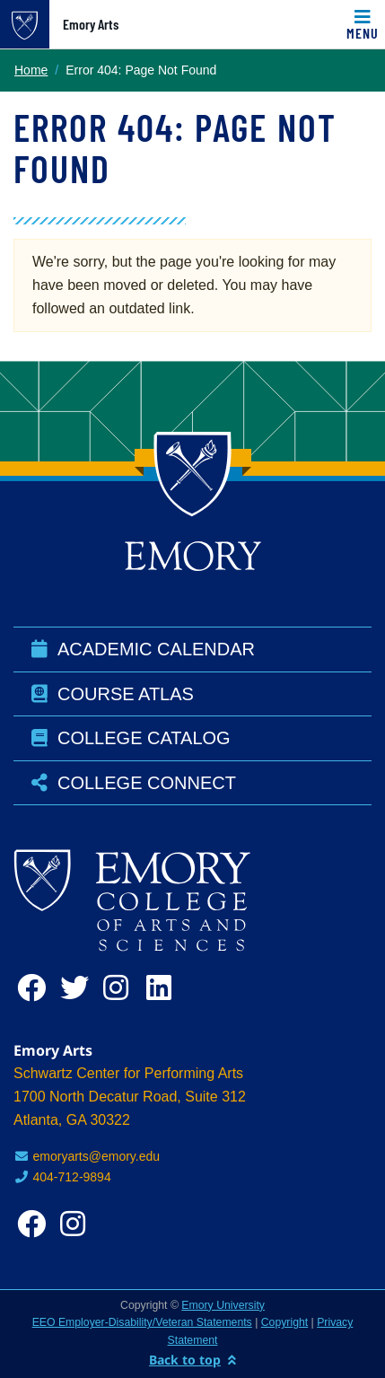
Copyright (284, 1322)
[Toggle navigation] (362, 24)
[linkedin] (164, 988)
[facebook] (35, 988)
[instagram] (121, 988)
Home (31, 70)
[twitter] (78, 988)
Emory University (223, 1305)
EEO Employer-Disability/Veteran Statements (142, 1322)
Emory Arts (90, 24)
